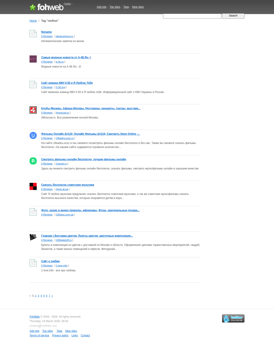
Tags (126, 6)
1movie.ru (61, 163)
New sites (138, 6)
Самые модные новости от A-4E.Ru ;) (66, 57)
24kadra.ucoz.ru (65, 138)
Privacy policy (60, 335)
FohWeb (35, 316)
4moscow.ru (62, 112)
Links (74, 335)
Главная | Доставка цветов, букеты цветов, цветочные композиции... (87, 235)
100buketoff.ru (64, 240)
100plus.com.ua (64, 214)
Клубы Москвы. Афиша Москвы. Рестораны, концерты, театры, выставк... (90, 108)
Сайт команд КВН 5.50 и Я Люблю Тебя (67, 82)
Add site (101, 6)
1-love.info (61, 265)
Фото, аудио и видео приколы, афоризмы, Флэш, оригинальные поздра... (90, 210)
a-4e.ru (60, 61)
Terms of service (39, 335)
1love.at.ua (62, 189)
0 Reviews (47, 36)
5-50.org (60, 87)
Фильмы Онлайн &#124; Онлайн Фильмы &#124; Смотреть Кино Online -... (90, 133)
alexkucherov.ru (64, 36)
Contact (85, 335)
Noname (46, 32)
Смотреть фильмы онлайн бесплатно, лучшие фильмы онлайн (83, 159)
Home (33, 20)
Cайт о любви (50, 261)
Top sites (114, 6)
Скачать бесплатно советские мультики (67, 184)
